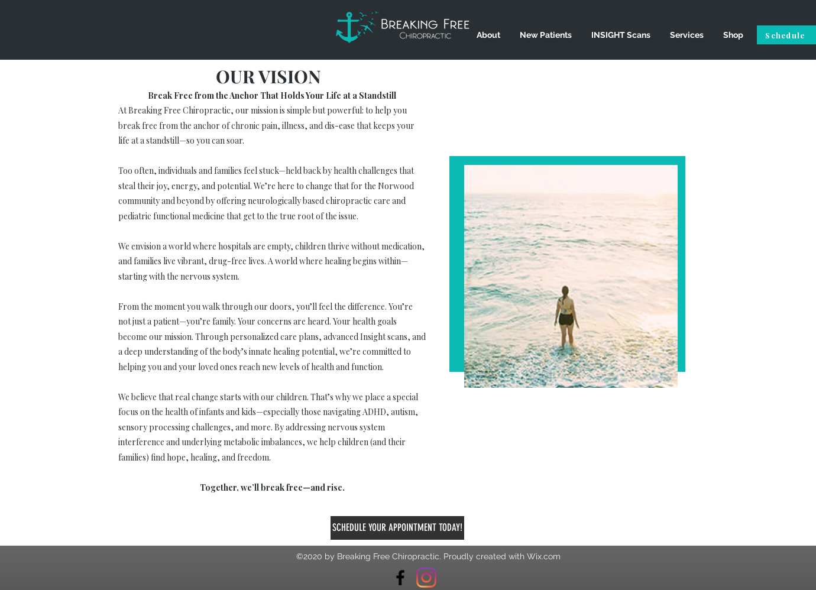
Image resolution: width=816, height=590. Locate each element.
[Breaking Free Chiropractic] (400, 578)
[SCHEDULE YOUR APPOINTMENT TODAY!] (397, 528)
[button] (488, 35)
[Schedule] (786, 34)
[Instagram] (426, 578)
